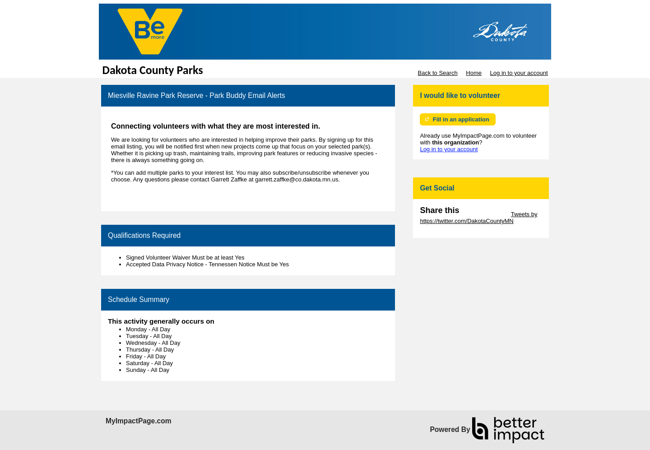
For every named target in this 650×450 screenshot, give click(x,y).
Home (474, 73)
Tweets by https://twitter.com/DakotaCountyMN (478, 217)
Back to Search (437, 73)
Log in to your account (519, 73)
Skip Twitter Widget (484, 214)
